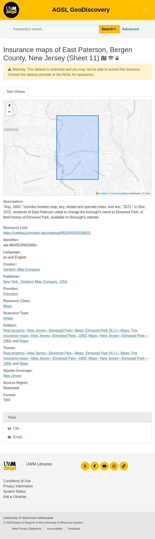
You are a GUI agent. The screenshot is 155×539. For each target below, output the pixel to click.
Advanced (130, 29)
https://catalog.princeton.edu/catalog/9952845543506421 (47, 233)
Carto (147, 193)
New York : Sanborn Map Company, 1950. (35, 282)
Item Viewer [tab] (16, 91)
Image (8, 318)
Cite (16, 428)
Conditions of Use (17, 481)
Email (17, 437)
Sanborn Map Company (21, 269)
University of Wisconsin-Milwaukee (28, 518)
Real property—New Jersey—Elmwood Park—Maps (43, 330)
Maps (7, 306)
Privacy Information (18, 486)
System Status (14, 491)
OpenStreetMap (119, 193)
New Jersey (12, 376)
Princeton (10, 294)
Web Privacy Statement (26, 528)
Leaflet (101, 193)
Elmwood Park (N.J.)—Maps (107, 330)
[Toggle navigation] (145, 10)
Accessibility (54, 528)
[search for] (54, 29)
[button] (9, 106)
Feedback (74, 528)
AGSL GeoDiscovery (11, 11)
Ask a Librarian (14, 496)
